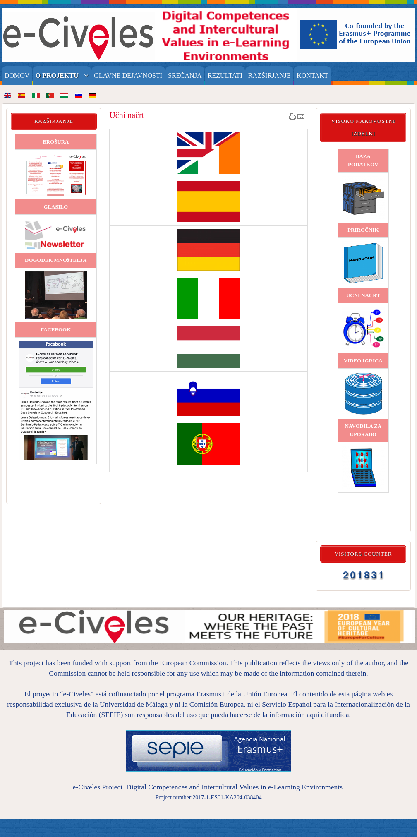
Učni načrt (126, 115)
